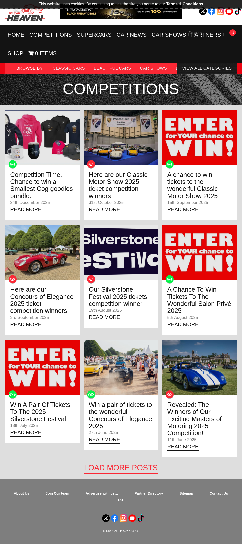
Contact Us (219, 493)
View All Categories (207, 68)
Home (16, 35)
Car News (132, 35)
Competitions (51, 35)
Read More (26, 209)
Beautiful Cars (112, 68)
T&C (121, 500)
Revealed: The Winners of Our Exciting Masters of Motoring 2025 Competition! (195, 418)
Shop (16, 53)
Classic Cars (69, 68)
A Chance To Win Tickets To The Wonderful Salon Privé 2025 (200, 300)
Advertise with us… (102, 493)
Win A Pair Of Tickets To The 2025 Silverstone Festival (40, 411)
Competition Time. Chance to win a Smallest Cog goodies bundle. (41, 185)
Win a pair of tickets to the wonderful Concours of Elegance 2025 (120, 415)
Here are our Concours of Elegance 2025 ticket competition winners (42, 300)
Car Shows (169, 35)
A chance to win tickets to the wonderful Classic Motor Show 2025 (193, 185)
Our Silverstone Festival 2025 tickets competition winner (118, 296)
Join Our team (57, 493)
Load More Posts (121, 467)
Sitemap (186, 493)
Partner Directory (149, 493)
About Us (22, 493)
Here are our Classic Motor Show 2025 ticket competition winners (118, 185)
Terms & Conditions (184, 4)
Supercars (94, 35)
